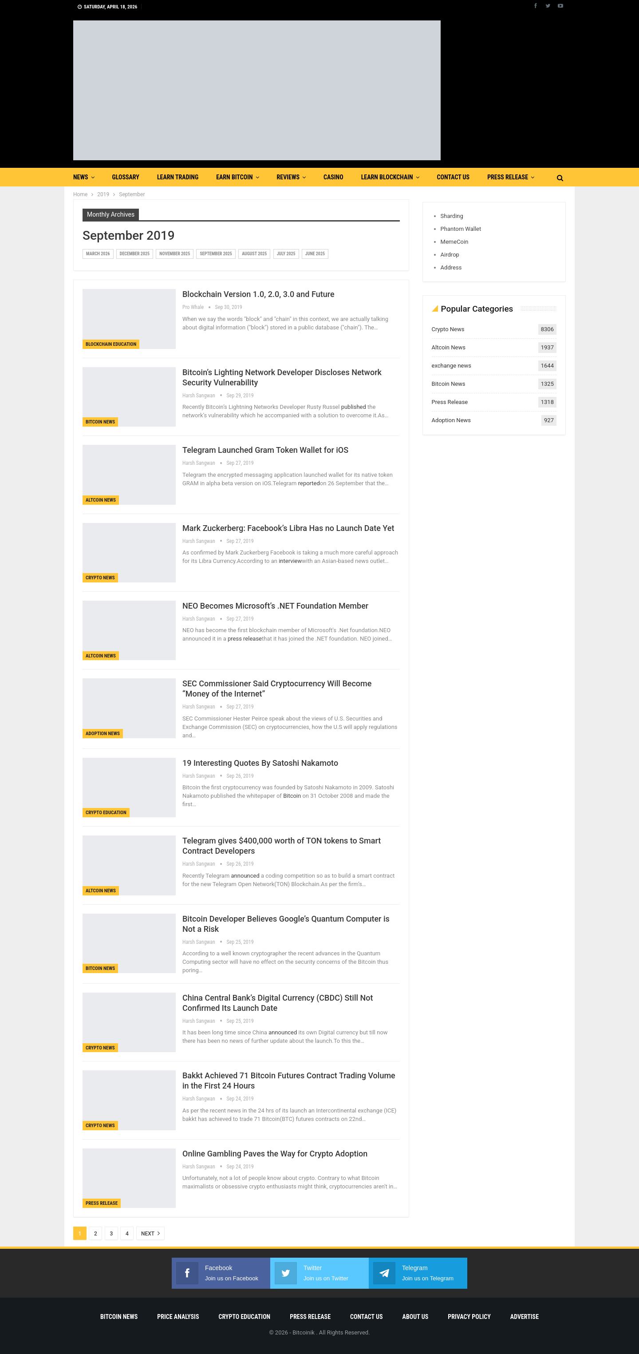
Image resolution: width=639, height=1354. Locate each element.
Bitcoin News (100, 422)
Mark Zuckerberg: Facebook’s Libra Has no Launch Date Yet (288, 528)
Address (451, 267)
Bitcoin (292, 795)
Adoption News (103, 733)
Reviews (288, 177)
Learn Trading (177, 177)
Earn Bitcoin (234, 177)
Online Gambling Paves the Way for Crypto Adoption (274, 1153)
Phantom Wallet (461, 229)
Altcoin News (101, 500)
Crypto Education (106, 813)
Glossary (125, 177)
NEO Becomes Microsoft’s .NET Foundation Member (275, 605)
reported (309, 483)
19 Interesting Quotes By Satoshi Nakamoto (260, 763)
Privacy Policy (469, 1316)
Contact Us (453, 177)
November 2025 (174, 253)
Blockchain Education (111, 344)
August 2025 (254, 253)
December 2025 (135, 253)
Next (150, 1233)
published (353, 407)
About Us (415, 1316)
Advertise (524, 1316)
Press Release (507, 177)
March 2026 (98, 253)
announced (245, 875)
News (80, 177)
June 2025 (315, 253)
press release (245, 638)
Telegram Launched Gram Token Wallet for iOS (265, 450)
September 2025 (216, 253)
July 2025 (286, 253)
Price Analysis (178, 1316)
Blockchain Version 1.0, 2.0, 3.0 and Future (258, 294)
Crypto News (100, 578)
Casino (333, 177)
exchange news (451, 365)
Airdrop (450, 254)
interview (290, 561)
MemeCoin (455, 241)
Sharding (452, 216)
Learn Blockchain (387, 177)
